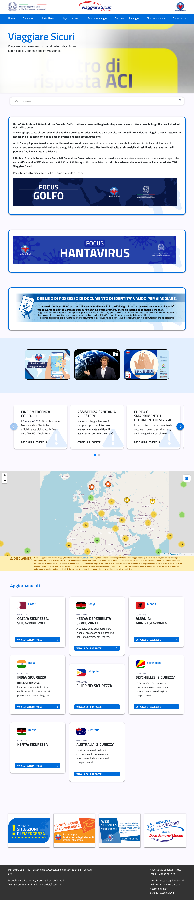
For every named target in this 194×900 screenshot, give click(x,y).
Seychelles (154, 662)
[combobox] (96, 101)
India (31, 662)
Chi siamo (28, 18)
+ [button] (5, 475)
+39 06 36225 (20, 884)
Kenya (32, 730)
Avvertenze (179, 18)
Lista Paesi (48, 18)
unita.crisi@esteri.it (50, 884)
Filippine (93, 671)
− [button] (5, 480)
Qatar (32, 604)
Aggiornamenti (70, 18)
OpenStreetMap (176, 554)
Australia (93, 730)
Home (11, 18)
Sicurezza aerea (156, 18)
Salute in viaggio (97, 18)
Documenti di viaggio (127, 18)
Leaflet (164, 554)
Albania (152, 604)
